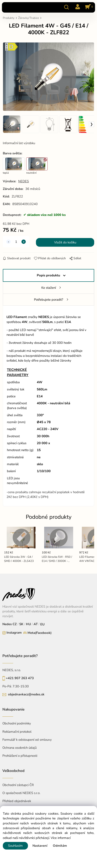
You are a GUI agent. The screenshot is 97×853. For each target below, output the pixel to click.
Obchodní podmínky (16, 723)
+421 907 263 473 (20, 678)
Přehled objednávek (16, 801)
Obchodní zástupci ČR (18, 785)
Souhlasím (15, 845)
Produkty (9, 18)
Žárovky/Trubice (28, 18)
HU (28, 624)
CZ (15, 624)
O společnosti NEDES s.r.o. (21, 793)
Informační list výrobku (19, 143)
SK (21, 624)
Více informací (61, 838)
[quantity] (16, 241)
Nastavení (39, 845)
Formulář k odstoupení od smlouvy (27, 739)
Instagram (14, 632)
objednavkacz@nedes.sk (26, 694)
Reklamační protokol (16, 731)
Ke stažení (48, 287)
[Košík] (88, 7)
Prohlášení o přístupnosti (19, 756)
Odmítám (60, 845)
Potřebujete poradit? (48, 299)
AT (35, 624)
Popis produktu (48, 275)
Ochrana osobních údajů (19, 747)
